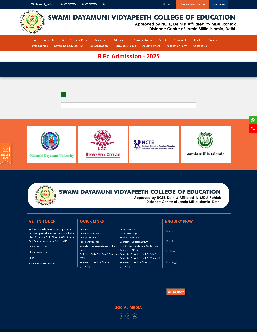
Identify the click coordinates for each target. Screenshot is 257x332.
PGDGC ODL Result (125, 45)
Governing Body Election (68, 45)
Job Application (99, 45)
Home (34, 40)
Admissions (120, 40)
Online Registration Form (192, 4)
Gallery (212, 40)
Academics (100, 40)
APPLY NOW (176, 292)
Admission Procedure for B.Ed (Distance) (140, 258)
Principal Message (89, 237)
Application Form (177, 45)
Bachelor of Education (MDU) (134, 241)
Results (197, 40)
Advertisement (151, 45)
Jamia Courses (39, 45)
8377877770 (90, 4)
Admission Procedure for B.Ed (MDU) (138, 254)
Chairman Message (89, 233)
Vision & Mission (128, 229)
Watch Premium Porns (75, 40)
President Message (89, 241)
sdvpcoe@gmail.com (43, 4)
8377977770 (69, 4)
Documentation (143, 40)
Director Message (129, 233)
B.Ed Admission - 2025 (129, 56)
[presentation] (191, 280)
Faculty (163, 40)
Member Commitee (129, 237)
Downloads (180, 40)
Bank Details (219, 4)
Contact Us (200, 45)
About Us (49, 40)
